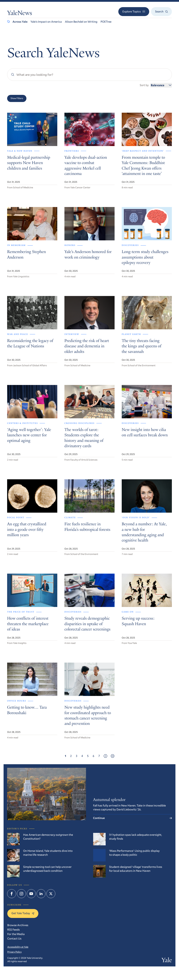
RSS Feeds (13, 929)
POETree (106, 22)
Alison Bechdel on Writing (81, 22)
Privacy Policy (14, 951)
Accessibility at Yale (17, 946)
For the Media (16, 934)
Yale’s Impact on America (46, 22)
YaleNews (19, 13)
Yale (167, 961)
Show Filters (17, 98)
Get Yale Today (22, 913)
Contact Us (14, 938)
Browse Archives (17, 925)
